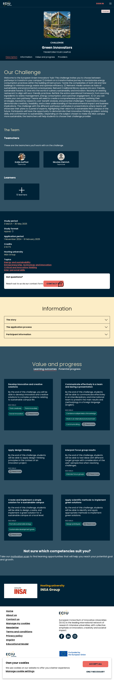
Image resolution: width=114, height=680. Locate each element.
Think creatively (15, 408)
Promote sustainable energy (20, 524)
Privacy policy (14, 635)
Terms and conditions (19, 631)
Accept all (95, 664)
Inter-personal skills (14, 270)
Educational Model (17, 644)
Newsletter (12, 627)
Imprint (10, 639)
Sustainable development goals (22, 529)
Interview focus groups (75, 474)
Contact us (12, 619)
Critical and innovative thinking (20, 267)
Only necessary (95, 671)
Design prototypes (73, 524)
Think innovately (31, 408)
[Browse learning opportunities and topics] (110, 4)
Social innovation (16, 414)
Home (9, 611)
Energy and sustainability (17, 262)
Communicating (73, 424)
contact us (54, 283)
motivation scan (20, 556)
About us (11, 615)
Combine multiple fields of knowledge (81, 413)
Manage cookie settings (20, 671)
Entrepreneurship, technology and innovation (28, 265)
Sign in (100, 3)
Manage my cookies (18, 623)
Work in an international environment (80, 419)
